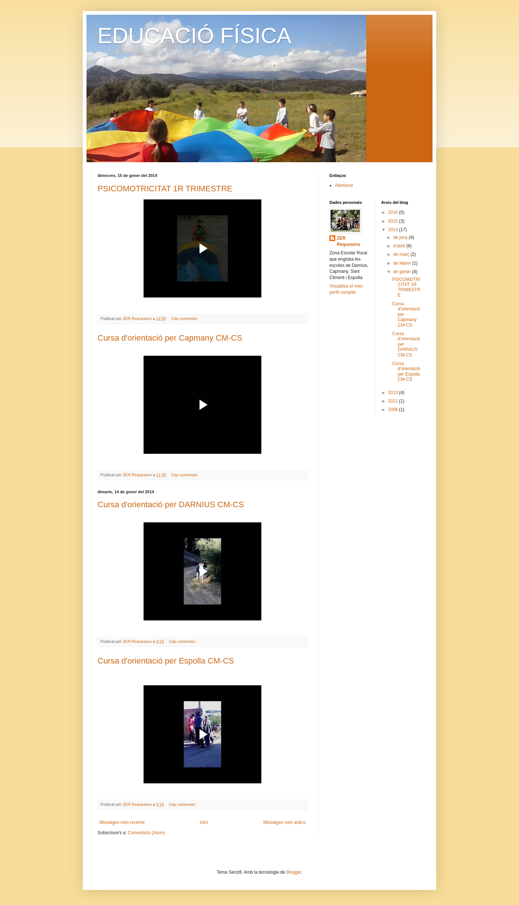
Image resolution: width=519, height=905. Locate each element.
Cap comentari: (185, 318)
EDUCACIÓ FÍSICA (195, 35)
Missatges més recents (122, 822)
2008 (393, 409)
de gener (402, 271)
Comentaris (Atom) (146, 832)
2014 (393, 229)
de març (401, 254)
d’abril (399, 245)
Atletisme (344, 185)
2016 (393, 212)
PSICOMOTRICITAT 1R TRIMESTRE (165, 188)
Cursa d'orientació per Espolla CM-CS (166, 660)
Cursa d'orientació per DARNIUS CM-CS (171, 504)
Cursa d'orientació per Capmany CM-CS (170, 337)
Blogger (293, 872)
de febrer (402, 263)
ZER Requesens (348, 241)
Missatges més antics (284, 822)
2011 (393, 401)
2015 (393, 221)
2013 (393, 392)
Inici (204, 822)
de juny (401, 237)
